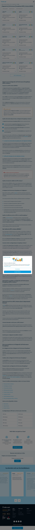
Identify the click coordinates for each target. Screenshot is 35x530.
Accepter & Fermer (17, 271)
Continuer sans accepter (7, 257)
